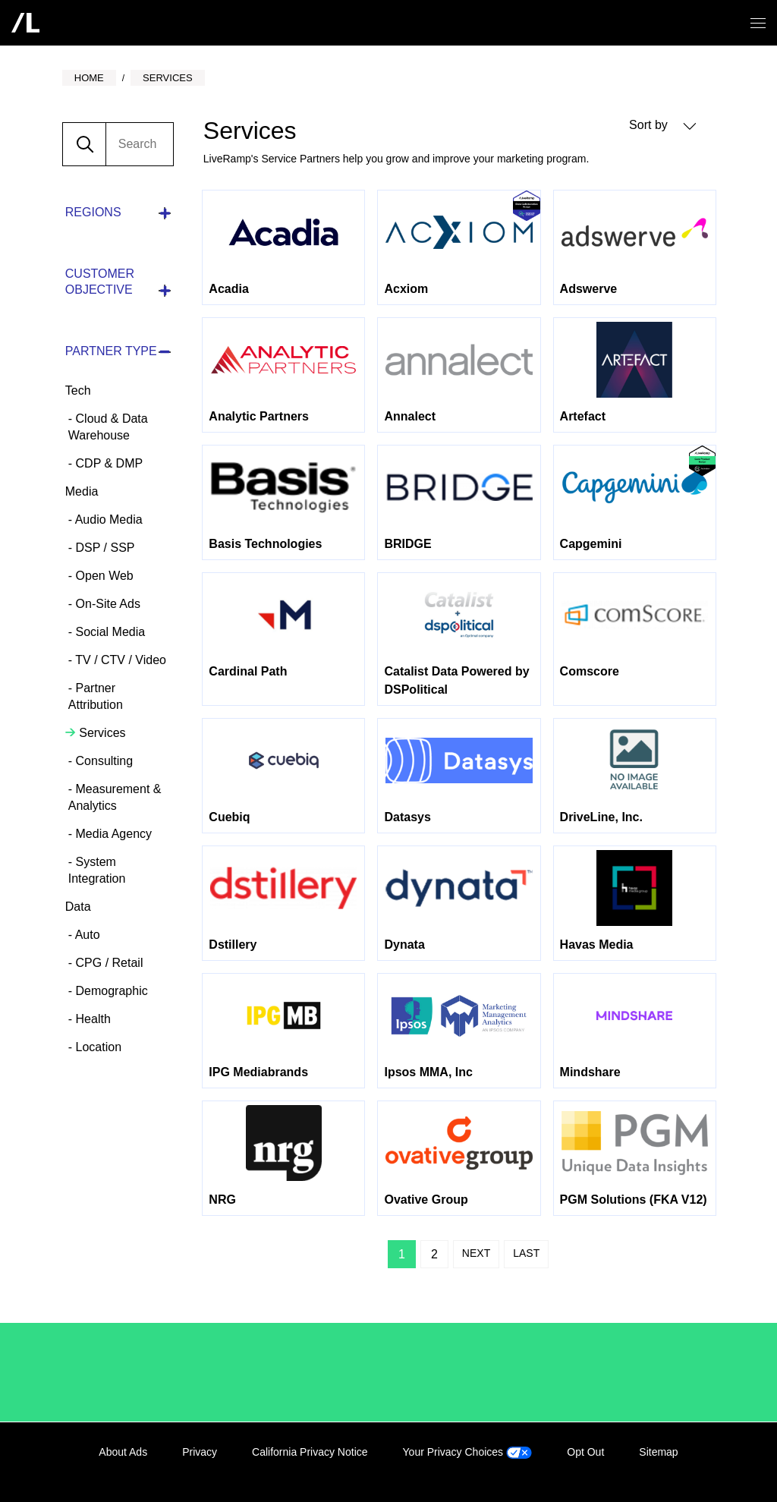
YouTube (703, 1469)
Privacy (199, 1452)
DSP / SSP (103, 547)
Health (91, 1018)
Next (476, 1253)
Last (526, 1253)
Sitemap (658, 1452)
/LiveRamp (115, 1372)
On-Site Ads (106, 603)
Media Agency (112, 833)
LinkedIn (609, 1469)
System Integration (97, 870)
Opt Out (585, 1452)
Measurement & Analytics (115, 797)
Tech (78, 390)
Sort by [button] (663, 125)
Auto (85, 934)
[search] (139, 144)
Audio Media (107, 519)
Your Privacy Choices (468, 1452)
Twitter (671, 1469)
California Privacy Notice (310, 1452)
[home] (25, 23)
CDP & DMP (107, 463)
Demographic (110, 990)
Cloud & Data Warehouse (108, 427)
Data (78, 906)
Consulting (102, 760)
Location (96, 1047)
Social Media (108, 631)
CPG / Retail (107, 962)
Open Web (103, 575)
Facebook (640, 1469)
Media (82, 491)
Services (101, 732)
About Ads (123, 1452)
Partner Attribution (95, 696)
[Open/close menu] (758, 23)
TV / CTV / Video (119, 659)
